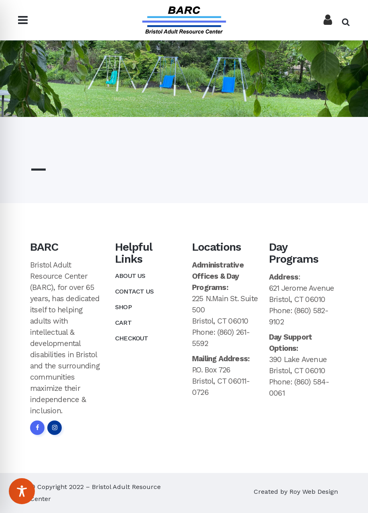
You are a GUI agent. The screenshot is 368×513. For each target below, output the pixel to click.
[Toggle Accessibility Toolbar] (22, 491)
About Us (130, 276)
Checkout (131, 338)
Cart (123, 322)
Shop (123, 307)
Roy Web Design (313, 491)
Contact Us (134, 291)
